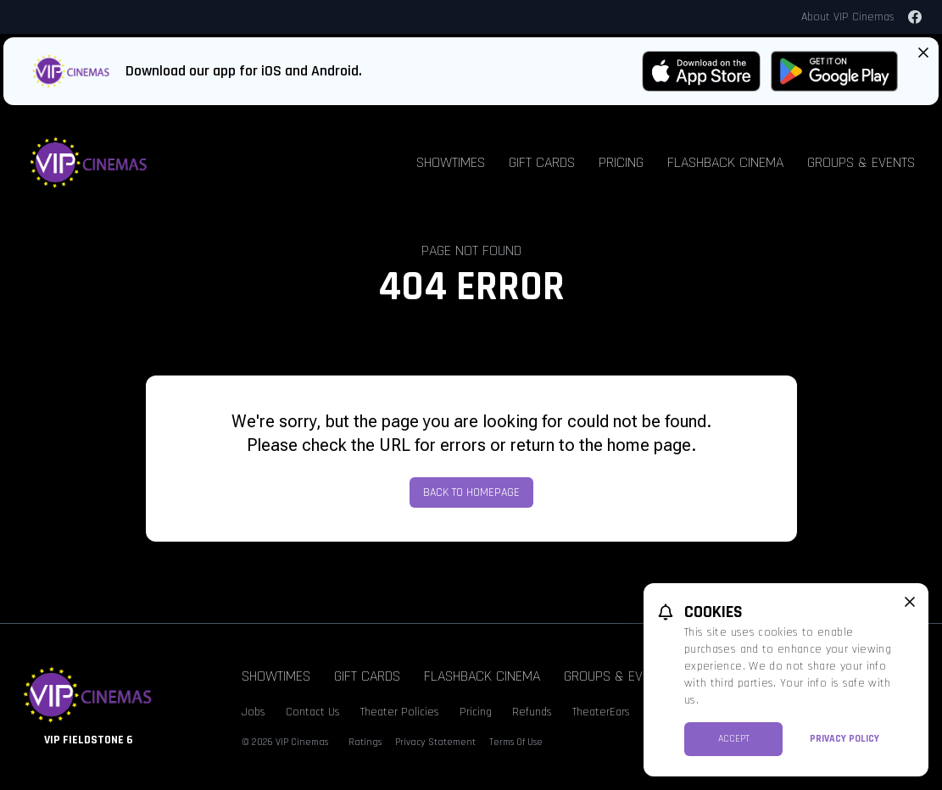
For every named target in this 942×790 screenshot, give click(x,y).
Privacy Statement (435, 742)
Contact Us (313, 712)
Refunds (532, 712)
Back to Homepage (471, 492)
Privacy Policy (844, 738)
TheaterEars (601, 712)
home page (649, 445)
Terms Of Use (516, 742)
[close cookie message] (909, 601)
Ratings (365, 742)
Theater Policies (399, 712)
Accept (734, 738)
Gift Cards (542, 162)
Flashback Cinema (725, 162)
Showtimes (450, 162)
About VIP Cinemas (848, 17)
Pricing (621, 162)
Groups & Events (861, 162)
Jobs (253, 712)
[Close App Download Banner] (923, 52)
